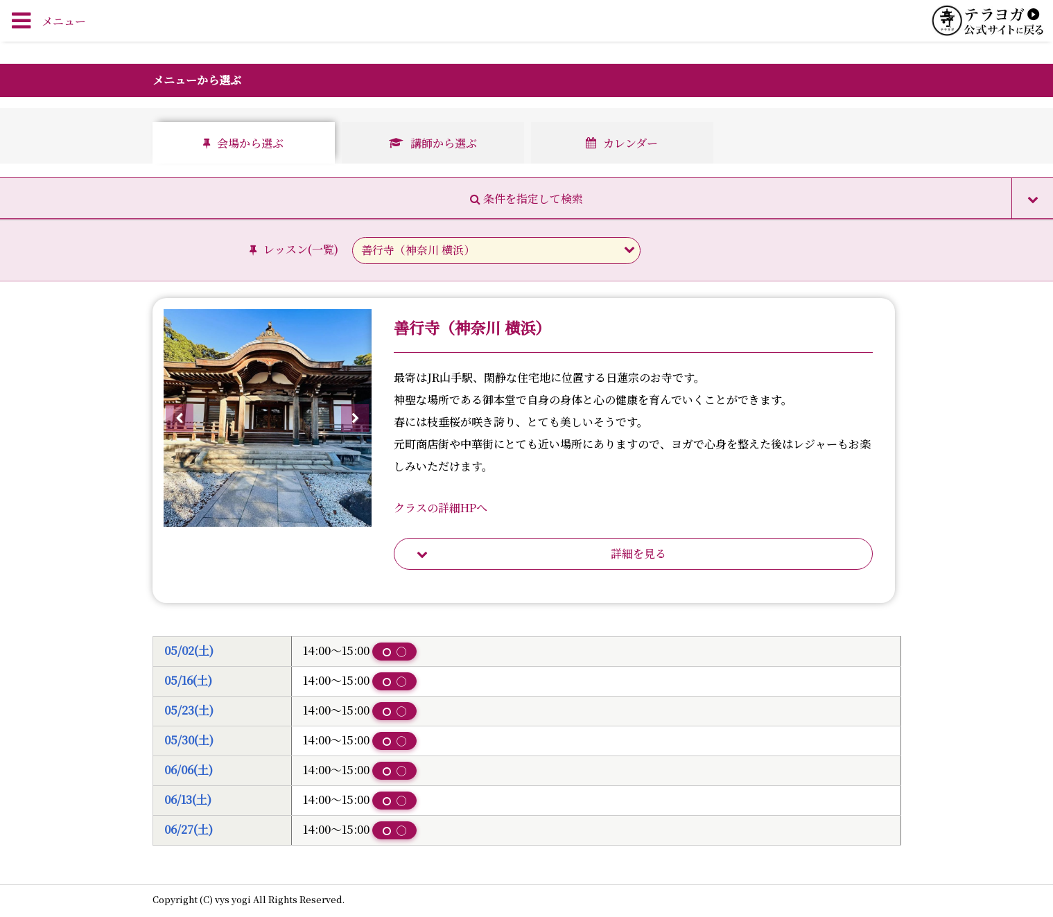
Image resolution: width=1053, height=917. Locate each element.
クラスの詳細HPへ (440, 508)
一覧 (323, 249)
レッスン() (295, 249)
